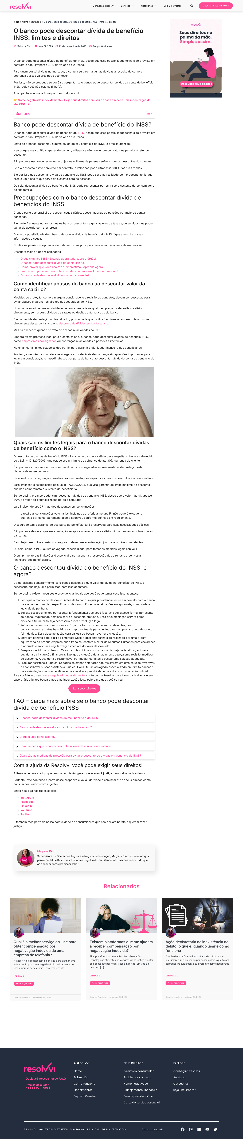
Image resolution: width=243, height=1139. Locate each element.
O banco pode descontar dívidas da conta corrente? (55, 275)
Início (16, 21)
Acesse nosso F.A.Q (52, 1078)
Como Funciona (84, 1084)
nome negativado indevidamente (63, 675)
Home (78, 1071)
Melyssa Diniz (46, 851)
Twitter (25, 814)
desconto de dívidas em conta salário (83, 323)
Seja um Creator (172, 5)
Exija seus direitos (84, 688)
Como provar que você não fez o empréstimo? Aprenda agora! (62, 267)
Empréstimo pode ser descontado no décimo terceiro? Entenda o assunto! (69, 271)
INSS (81, 133)
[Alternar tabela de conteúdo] (147, 114)
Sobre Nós (81, 1077)
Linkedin (26, 806)
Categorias (149, 6)
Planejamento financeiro (140, 1090)
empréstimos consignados (39, 341)
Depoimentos (83, 1090)
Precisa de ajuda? (47, 1086)
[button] (191, 6)
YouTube (26, 810)
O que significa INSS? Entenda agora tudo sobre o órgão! (58, 258)
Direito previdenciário (139, 1096)
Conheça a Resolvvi (103, 5)
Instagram (27, 797)
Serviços (127, 6)
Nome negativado (31, 21)
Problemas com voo (137, 1077)
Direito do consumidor (139, 1071)
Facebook (27, 801)
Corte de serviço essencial (142, 1102)
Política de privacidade (152, 1129)
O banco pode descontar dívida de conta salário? (53, 262)
